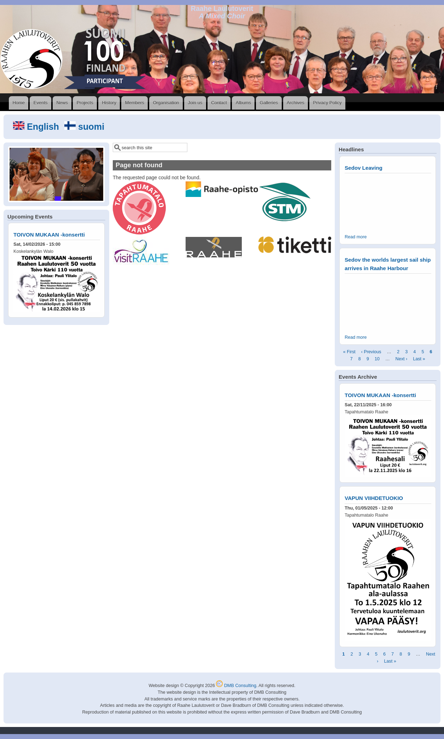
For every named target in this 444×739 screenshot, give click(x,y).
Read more (356, 236)
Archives (295, 102)
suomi (84, 127)
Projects (85, 102)
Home (18, 102)
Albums (243, 102)
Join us (195, 102)
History (109, 102)
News (62, 102)
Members (134, 102)
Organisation (166, 102)
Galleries (269, 102)
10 (377, 358)
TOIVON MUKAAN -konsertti (49, 235)
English (37, 127)
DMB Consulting (236, 685)
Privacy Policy (327, 102)
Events (41, 102)
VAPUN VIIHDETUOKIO (374, 498)
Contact (219, 102)
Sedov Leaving (363, 168)
